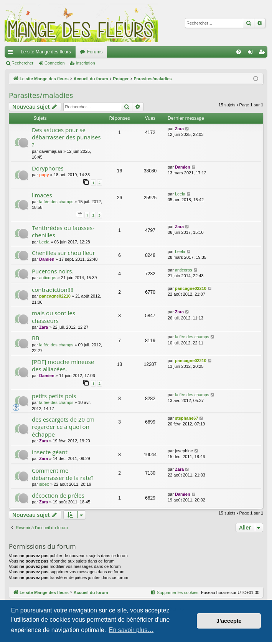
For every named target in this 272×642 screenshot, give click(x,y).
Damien (182, 167)
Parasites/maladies (41, 95)
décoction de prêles (58, 495)
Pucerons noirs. (52, 271)
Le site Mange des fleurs (46, 52)
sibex (44, 484)
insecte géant (50, 452)
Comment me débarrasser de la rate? (63, 474)
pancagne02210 (55, 296)
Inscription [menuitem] (263, 53)
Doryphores (48, 168)
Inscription (85, 63)
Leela (180, 194)
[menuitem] (238, 52)
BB (35, 338)
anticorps (47, 277)
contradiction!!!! (53, 289)
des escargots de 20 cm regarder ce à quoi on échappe (63, 426)
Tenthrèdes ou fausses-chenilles (63, 231)
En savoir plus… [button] (131, 630)
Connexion (55, 63)
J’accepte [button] (229, 621)
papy (44, 174)
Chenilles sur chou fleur (63, 252)
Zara (179, 128)
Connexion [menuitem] (252, 53)
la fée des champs (56, 201)
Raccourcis (12, 53)
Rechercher (22, 63)
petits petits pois (54, 396)
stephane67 (186, 418)
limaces (42, 195)
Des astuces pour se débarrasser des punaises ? (66, 137)
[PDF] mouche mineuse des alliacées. (63, 365)
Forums (95, 52)
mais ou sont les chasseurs (53, 316)
